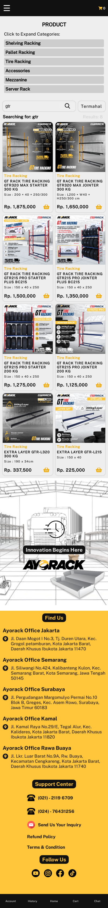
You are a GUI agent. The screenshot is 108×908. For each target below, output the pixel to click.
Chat (97, 901)
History (32, 901)
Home (54, 901)
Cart (75, 901)
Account (10, 901)
